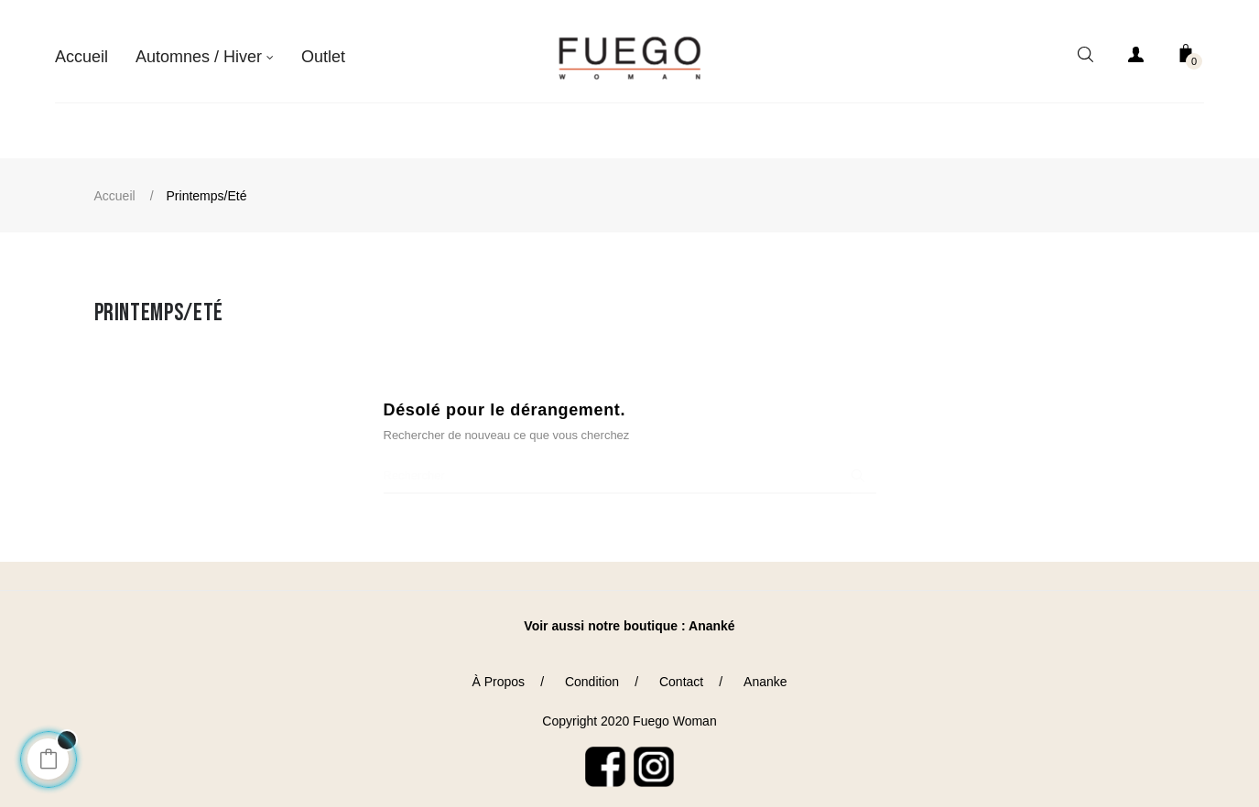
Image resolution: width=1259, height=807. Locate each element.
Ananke (765, 670)
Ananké (712, 615)
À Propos (498, 670)
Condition (592, 670)
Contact (681, 670)
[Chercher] (630, 465)
